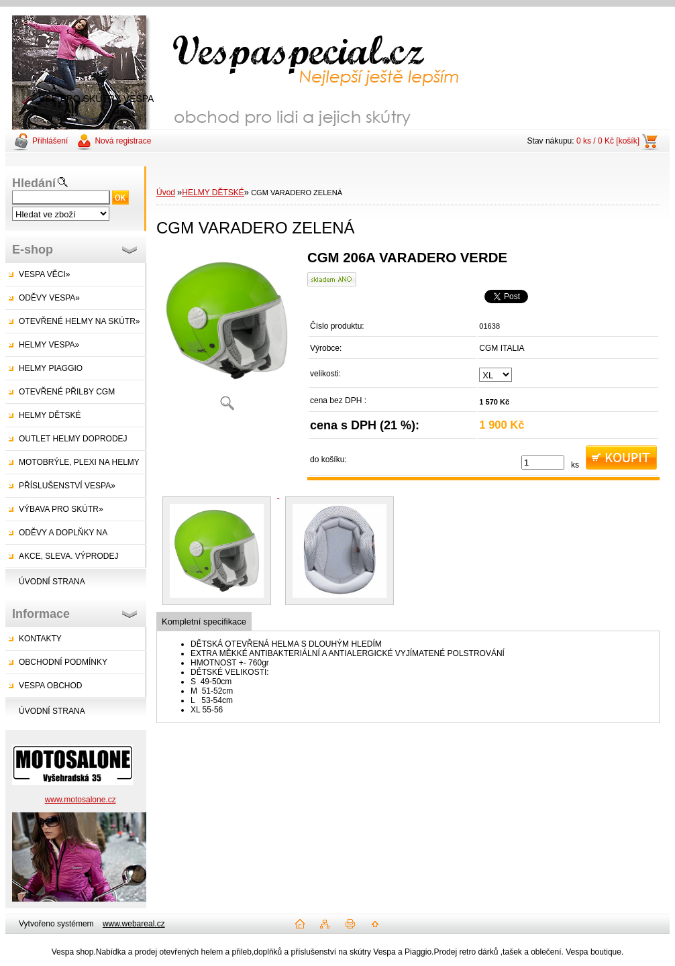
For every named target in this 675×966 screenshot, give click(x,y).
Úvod (165, 192)
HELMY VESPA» (49, 345)
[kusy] (542, 462)
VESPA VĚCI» (44, 274)
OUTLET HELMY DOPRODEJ (73, 438)
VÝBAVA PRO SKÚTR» (61, 509)
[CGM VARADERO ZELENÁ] (227, 335)
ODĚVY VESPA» (49, 298)
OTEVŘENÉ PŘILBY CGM (67, 391)
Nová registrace (123, 141)
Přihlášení (50, 141)
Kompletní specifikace (204, 621)
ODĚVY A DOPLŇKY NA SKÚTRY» (56, 536)
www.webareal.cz (134, 923)
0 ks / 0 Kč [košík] (607, 141)
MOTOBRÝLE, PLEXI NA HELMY (79, 462)
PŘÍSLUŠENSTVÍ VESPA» (67, 485)
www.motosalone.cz (80, 799)
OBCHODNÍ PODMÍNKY (63, 662)
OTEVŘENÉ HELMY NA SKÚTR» (79, 321)
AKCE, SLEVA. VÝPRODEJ (69, 556)
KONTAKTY (40, 638)
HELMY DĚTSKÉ (50, 415)
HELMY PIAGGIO (51, 368)
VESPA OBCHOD (50, 685)
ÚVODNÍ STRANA (52, 581)
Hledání (34, 183)
